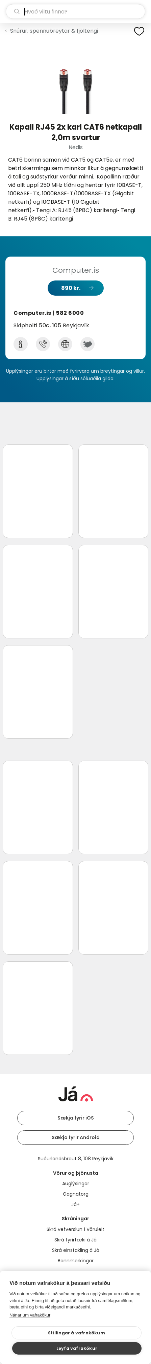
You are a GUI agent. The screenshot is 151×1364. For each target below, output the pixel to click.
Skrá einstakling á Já (75, 1250)
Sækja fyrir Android (76, 1137)
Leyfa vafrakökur (76, 1348)
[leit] (75, 11)
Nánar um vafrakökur (29, 1315)
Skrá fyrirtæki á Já (75, 1239)
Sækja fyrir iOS (75, 1118)
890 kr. (70, 288)
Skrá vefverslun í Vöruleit (75, 1229)
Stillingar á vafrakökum (76, 1333)
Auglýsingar (75, 1183)
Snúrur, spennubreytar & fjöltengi (54, 31)
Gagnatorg (76, 1194)
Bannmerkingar (76, 1260)
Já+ (75, 1204)
